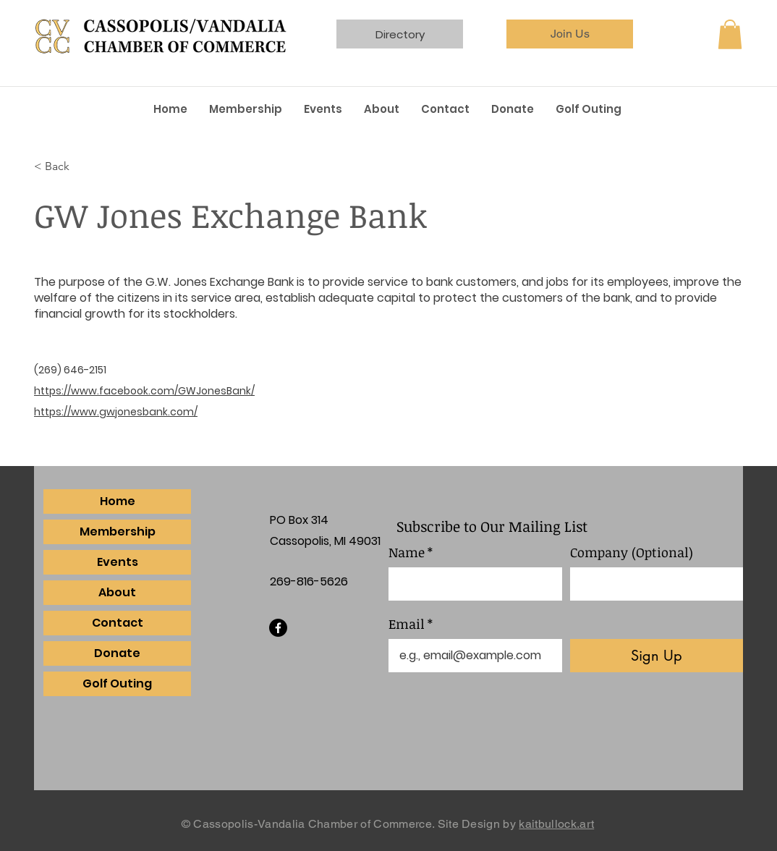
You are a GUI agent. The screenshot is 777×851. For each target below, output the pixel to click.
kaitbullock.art (556, 824)
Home (117, 501)
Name (410, 552)
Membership (118, 531)
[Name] (471, 584)
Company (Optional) (631, 552)
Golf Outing (117, 683)
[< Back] (81, 166)
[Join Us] (569, 34)
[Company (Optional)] (652, 584)
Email (410, 624)
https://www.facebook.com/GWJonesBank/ (144, 391)
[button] (730, 34)
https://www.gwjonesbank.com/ (116, 412)
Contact (117, 622)
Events (117, 562)
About (117, 592)
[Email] (471, 655)
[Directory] (399, 34)
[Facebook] (278, 628)
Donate (117, 653)
